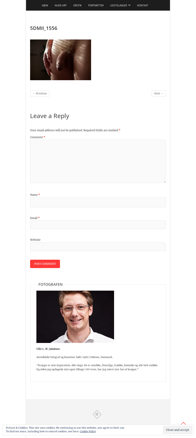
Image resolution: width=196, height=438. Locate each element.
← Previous (40, 93)
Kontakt (142, 5)
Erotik (77, 5)
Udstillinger (118, 5)
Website (35, 240)
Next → (158, 93)
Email (35, 218)
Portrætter (95, 5)
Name (35, 195)
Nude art (61, 5)
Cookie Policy (88, 431)
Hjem (45, 5)
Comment (37, 137)
